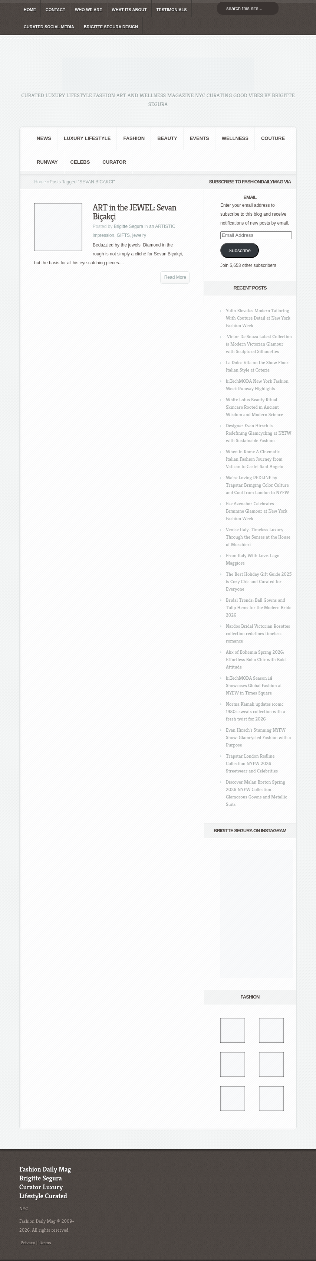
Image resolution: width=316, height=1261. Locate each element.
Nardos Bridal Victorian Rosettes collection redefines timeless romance (258, 633)
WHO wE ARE (88, 9)
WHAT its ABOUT (129, 9)
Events (199, 138)
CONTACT (55, 9)
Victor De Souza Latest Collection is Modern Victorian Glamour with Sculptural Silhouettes (259, 344)
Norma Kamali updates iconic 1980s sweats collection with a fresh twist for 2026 (255, 711)
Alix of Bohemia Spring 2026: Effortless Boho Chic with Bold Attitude (256, 659)
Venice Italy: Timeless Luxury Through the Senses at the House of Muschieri (258, 537)
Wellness (235, 138)
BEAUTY (167, 138)
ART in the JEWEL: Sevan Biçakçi (134, 212)
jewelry (139, 235)
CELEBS (80, 162)
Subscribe (239, 250)
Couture (273, 138)
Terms (45, 1242)
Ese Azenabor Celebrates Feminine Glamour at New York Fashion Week (256, 511)
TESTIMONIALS (172, 9)
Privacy (27, 1242)
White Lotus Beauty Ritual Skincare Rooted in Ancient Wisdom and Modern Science (254, 407)
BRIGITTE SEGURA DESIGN (111, 26)
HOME (30, 9)
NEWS (44, 138)
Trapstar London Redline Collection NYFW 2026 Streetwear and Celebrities (252, 763)
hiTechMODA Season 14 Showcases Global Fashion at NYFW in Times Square (254, 685)
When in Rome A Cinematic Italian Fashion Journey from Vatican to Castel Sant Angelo (254, 459)
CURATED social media (49, 26)
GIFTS (123, 235)
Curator (114, 162)
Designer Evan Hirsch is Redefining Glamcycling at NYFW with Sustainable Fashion (258, 433)
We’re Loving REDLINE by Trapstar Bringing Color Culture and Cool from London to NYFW (257, 485)
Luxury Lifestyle (87, 138)
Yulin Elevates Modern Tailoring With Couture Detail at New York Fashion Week (258, 318)
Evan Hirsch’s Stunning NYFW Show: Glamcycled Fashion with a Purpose (258, 737)
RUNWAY (47, 162)
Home (40, 181)
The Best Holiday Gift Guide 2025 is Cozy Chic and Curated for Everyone (259, 581)
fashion (134, 138)
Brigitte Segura (128, 226)
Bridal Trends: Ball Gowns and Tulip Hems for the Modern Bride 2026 (258, 607)
